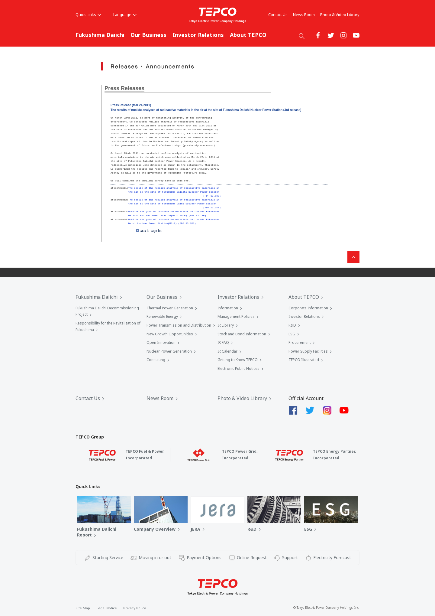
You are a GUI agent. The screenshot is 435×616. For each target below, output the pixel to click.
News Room (304, 14)
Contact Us (278, 14)
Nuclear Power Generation (169, 351)
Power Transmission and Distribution (179, 325)
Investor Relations (198, 34)
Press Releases (124, 88)
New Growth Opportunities (170, 334)
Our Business (148, 34)
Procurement (299, 342)
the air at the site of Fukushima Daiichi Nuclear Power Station (173, 192)
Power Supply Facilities (308, 351)
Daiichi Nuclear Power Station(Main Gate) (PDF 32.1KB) (167, 215)
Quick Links (88, 14)
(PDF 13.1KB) (212, 207)
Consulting (156, 359)
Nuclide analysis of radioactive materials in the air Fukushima (173, 211)
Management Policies (236, 316)
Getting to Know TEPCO (238, 359)
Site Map (83, 608)
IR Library (226, 325)
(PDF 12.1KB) (212, 195)
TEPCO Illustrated (303, 359)
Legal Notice (106, 608)
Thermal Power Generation (170, 308)
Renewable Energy (162, 316)
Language (125, 14)
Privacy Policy (134, 608)
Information (228, 308)
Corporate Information (308, 308)
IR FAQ (223, 342)
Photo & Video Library (339, 14)
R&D (292, 325)
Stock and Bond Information (242, 334)
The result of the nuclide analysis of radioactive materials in (173, 188)
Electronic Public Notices (238, 368)
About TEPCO (248, 34)
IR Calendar (227, 351)
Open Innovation (161, 342)
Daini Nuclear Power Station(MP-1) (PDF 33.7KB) (162, 223)
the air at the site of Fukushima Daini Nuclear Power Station (172, 203)
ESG (291, 334)
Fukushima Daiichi (100, 34)
